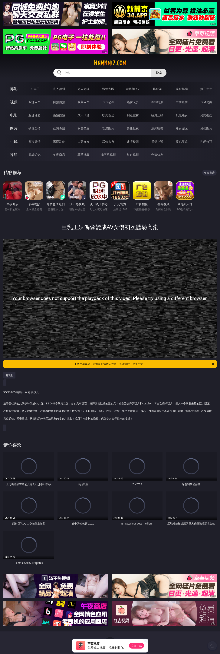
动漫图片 (108, 128)
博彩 (14, 88)
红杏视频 (133, 155)
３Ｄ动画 (108, 102)
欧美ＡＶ (83, 102)
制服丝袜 (133, 115)
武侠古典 (108, 141)
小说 (14, 141)
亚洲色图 (59, 128)
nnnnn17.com (110, 63)
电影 (14, 115)
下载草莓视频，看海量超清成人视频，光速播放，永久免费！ (144, 364)
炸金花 (157, 89)
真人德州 (59, 89)
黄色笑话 (182, 141)
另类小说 (157, 141)
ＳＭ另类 (206, 102)
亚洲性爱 (34, 115)
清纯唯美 (157, 128)
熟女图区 (182, 128)
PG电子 (34, 89)
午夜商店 (59, 155)
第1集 (9, 375)
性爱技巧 (206, 141)
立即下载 (136, 645)
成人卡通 (83, 115)
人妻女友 (83, 141)
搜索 (159, 73)
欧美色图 (83, 128)
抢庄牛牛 (206, 89)
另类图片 (206, 128)
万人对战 (83, 89)
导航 (14, 154)
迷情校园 (133, 141)
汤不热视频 (108, 155)
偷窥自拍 (34, 128)
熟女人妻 (133, 102)
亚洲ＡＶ (34, 102)
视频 (14, 101)
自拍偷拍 (59, 102)
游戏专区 (108, 89)
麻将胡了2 (133, 89)
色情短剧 (157, 155)
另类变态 (206, 115)
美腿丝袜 (133, 128)
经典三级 (157, 115)
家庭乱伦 (59, 141)
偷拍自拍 (59, 115)
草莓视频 (83, 155)
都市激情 (34, 141)
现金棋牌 (182, 89)
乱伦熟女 (182, 115)
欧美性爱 (108, 115)
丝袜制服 (157, 102)
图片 (14, 128)
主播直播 (182, 102)
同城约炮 (34, 155)
